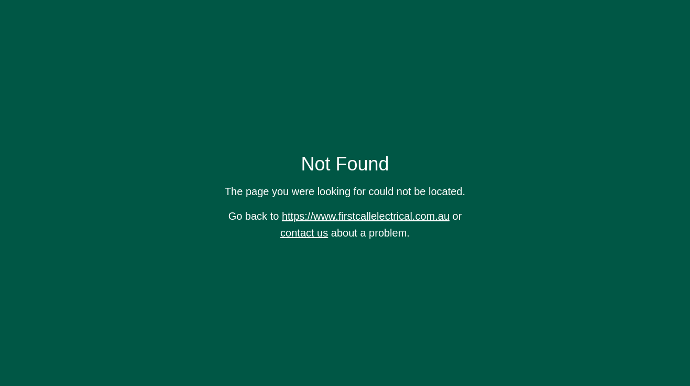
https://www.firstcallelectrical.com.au (366, 216)
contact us (304, 233)
